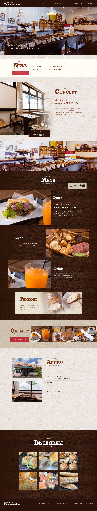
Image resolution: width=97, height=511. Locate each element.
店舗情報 (76, 4)
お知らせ (82, 4)
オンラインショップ (59, 4)
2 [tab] (48, 53)
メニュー (51, 4)
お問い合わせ (90, 4)
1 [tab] (47, 53)
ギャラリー (69, 4)
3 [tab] (50, 53)
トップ (38, 4)
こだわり (44, 4)
